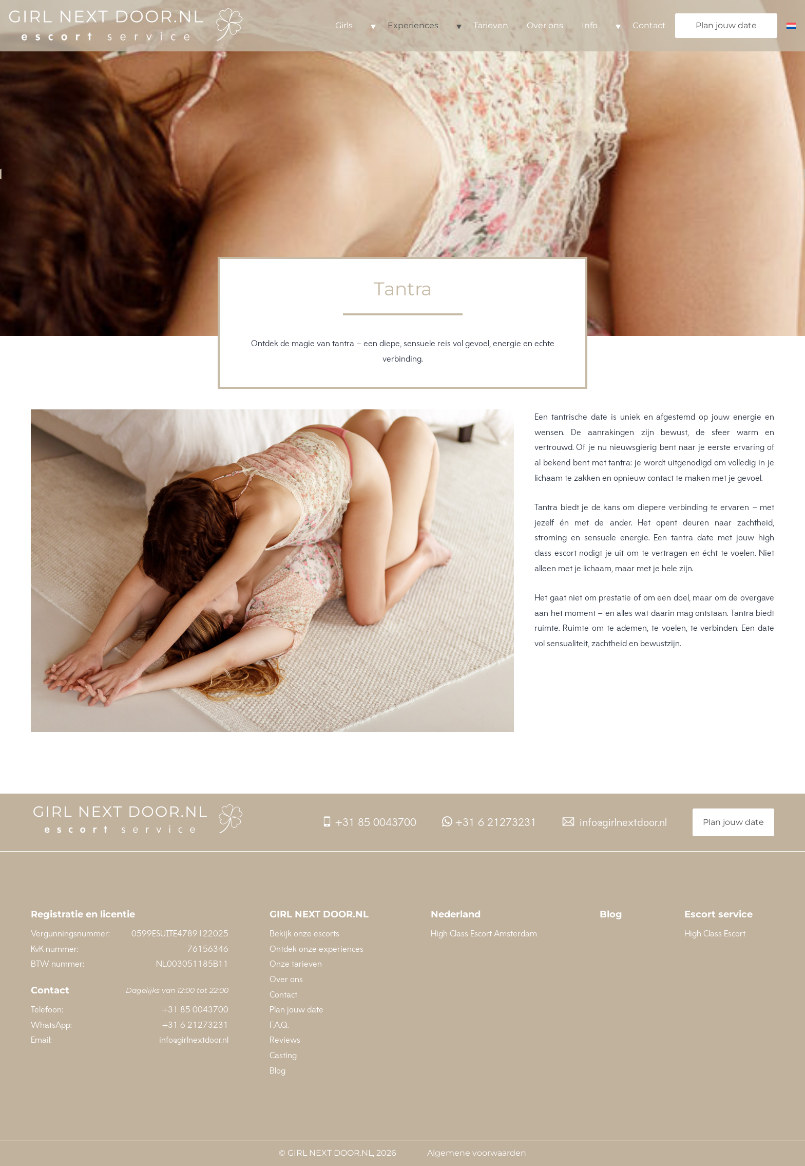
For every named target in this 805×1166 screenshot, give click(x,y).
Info (590, 25)
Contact (649, 25)
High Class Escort (714, 933)
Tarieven (490, 25)
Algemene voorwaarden (476, 1153)
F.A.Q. (279, 1025)
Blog (277, 1070)
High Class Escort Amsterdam (484, 933)
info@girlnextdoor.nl (614, 822)
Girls (344, 25)
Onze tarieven (296, 963)
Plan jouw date (726, 25)
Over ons (545, 25)
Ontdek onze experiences (316, 949)
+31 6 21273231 (489, 822)
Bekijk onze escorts (304, 933)
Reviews (285, 1040)
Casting (283, 1055)
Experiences (413, 25)
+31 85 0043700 (369, 822)
